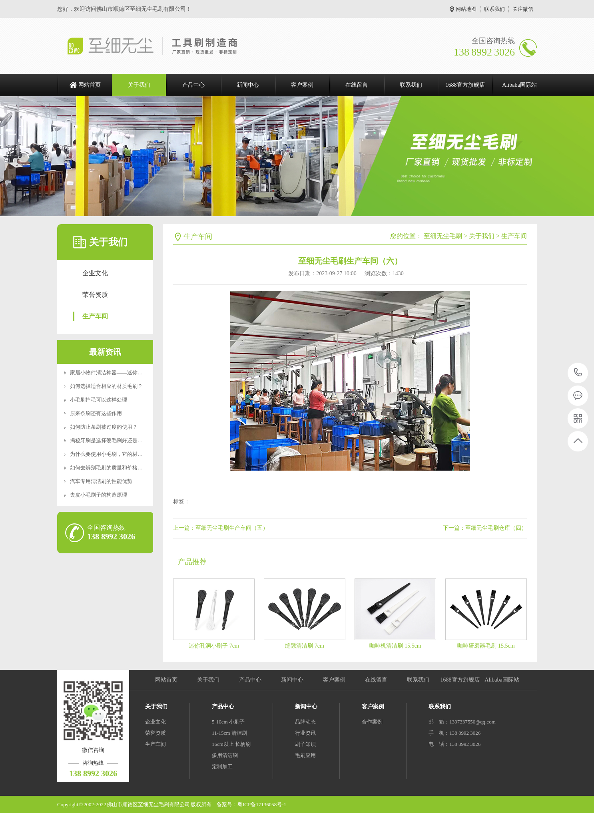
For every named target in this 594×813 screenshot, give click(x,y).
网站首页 (89, 85)
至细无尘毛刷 (443, 236)
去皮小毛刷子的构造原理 (98, 495)
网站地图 (466, 9)
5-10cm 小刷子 (228, 722)
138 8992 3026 (578, 373)
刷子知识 (305, 744)
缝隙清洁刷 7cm (304, 646)
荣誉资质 (95, 294)
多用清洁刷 (225, 755)
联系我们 (494, 9)
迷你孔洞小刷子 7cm (214, 646)
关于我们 (139, 85)
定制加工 (222, 766)
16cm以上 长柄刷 (231, 744)
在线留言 (356, 85)
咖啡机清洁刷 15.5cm (395, 646)
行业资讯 (305, 733)
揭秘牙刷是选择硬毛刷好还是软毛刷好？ (116, 440)
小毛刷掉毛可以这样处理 (98, 400)
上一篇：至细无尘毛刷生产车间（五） (220, 528)
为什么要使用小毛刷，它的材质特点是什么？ (122, 454)
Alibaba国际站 (519, 85)
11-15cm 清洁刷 (229, 733)
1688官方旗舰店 (465, 85)
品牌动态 (305, 722)
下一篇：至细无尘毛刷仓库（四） (485, 528)
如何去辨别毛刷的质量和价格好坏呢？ (114, 468)
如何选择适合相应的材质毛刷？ (106, 386)
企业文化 (95, 273)
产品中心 (193, 85)
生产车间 (95, 316)
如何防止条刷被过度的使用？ (104, 427)
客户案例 (302, 85)
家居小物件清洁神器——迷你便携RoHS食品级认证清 (131, 373)
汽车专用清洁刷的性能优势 (101, 481)
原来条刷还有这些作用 (96, 413)
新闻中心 (248, 85)
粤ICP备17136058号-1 (261, 804)
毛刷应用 (305, 755)
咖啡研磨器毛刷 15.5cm (485, 646)
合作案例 (372, 722)
